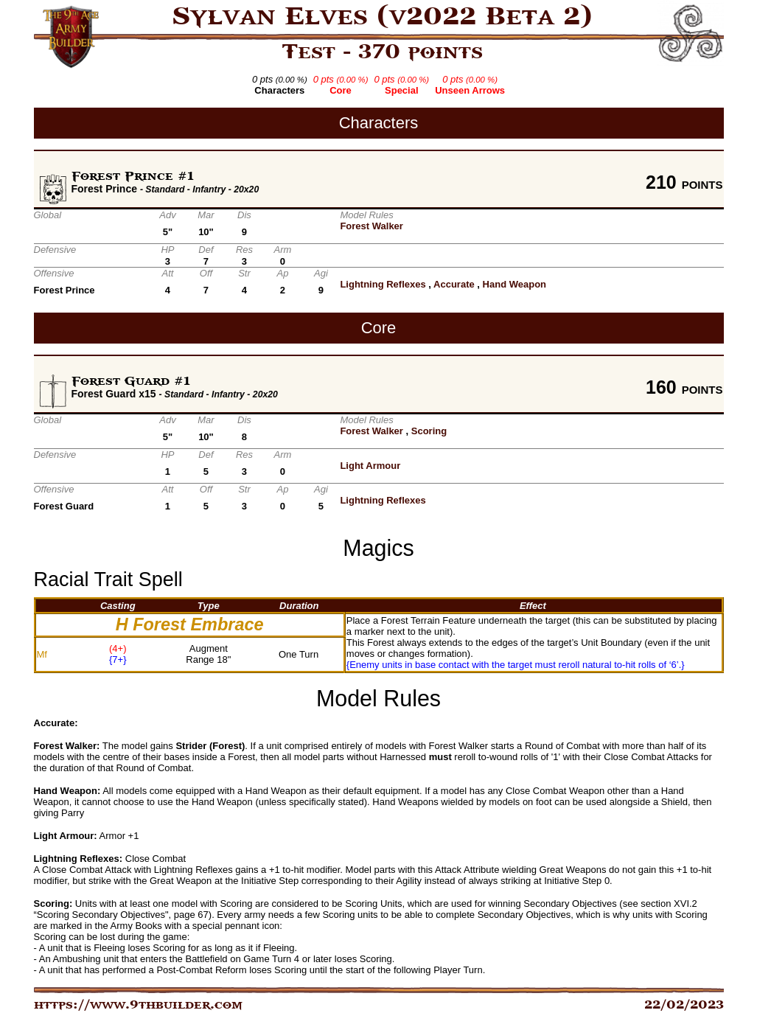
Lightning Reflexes (382, 284)
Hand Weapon (514, 284)
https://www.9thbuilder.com (138, 1005)
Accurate (454, 284)
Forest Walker (371, 226)
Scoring (429, 430)
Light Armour (370, 465)
